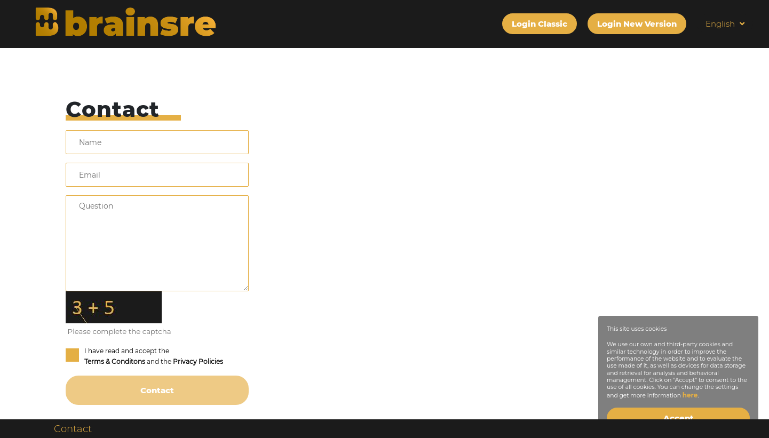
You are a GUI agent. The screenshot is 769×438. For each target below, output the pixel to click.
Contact (73, 429)
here (690, 395)
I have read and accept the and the (144, 356)
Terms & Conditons (114, 361)
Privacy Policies (198, 361)
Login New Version (637, 24)
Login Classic (539, 24)
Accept (678, 418)
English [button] (724, 24)
